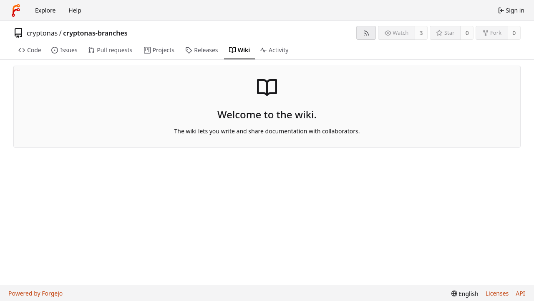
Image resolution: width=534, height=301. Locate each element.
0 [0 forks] (514, 33)
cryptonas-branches (95, 33)
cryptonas (42, 33)
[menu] (465, 294)
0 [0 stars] (467, 33)
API (520, 293)
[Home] (16, 10)
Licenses (497, 293)
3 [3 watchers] (421, 33)
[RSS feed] (366, 33)
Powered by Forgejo (35, 293)
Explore (45, 10)
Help (74, 10)
